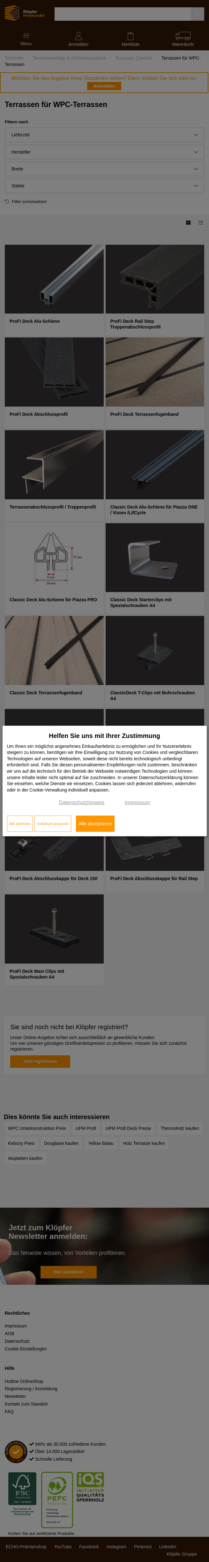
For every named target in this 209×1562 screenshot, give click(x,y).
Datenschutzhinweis (81, 802)
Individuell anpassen (53, 824)
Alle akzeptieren (95, 823)
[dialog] (105, 781)
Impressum (137, 802)
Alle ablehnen (20, 824)
